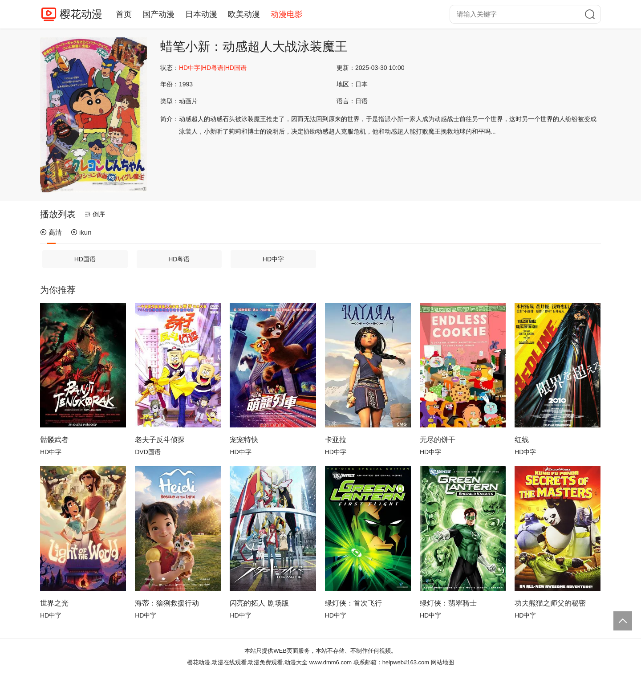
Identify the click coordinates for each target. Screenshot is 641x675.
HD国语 (85, 259)
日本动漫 (201, 14)
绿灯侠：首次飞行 (353, 603)
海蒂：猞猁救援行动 (167, 603)
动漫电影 (287, 14)
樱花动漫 (81, 14)
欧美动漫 (244, 14)
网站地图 (442, 662)
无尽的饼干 (437, 439)
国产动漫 (158, 14)
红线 (522, 439)
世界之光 (54, 603)
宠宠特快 (244, 439)
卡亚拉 (335, 439)
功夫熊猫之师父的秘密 (550, 603)
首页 (124, 14)
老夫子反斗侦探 (160, 439)
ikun (81, 232)
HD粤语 (179, 259)
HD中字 (273, 259)
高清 (51, 232)
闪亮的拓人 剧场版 (259, 603)
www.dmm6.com (330, 662)
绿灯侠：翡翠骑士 (448, 603)
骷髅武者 (54, 439)
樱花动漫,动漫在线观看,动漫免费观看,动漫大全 (247, 662)
